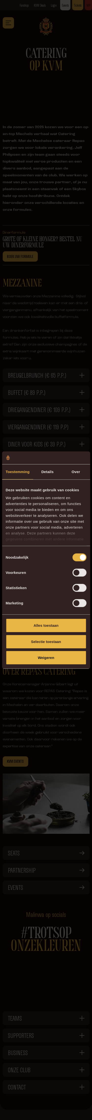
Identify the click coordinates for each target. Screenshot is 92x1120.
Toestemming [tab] (18, 472)
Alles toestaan (46, 625)
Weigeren (46, 658)
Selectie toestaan (46, 641)
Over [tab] (76, 472)
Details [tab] (47, 472)
